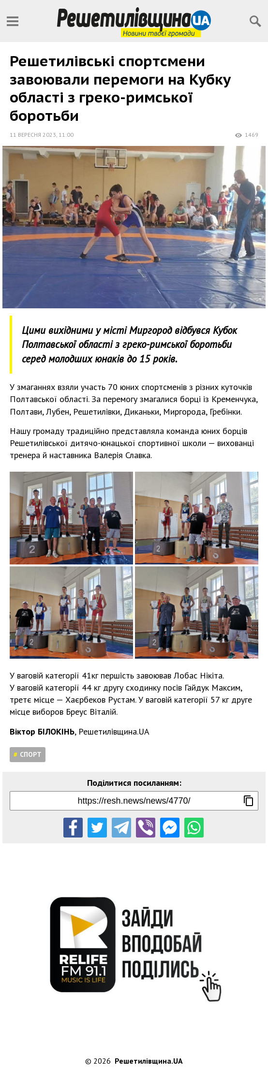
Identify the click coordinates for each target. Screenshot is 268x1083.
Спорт (31, 754)
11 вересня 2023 (33, 134)
